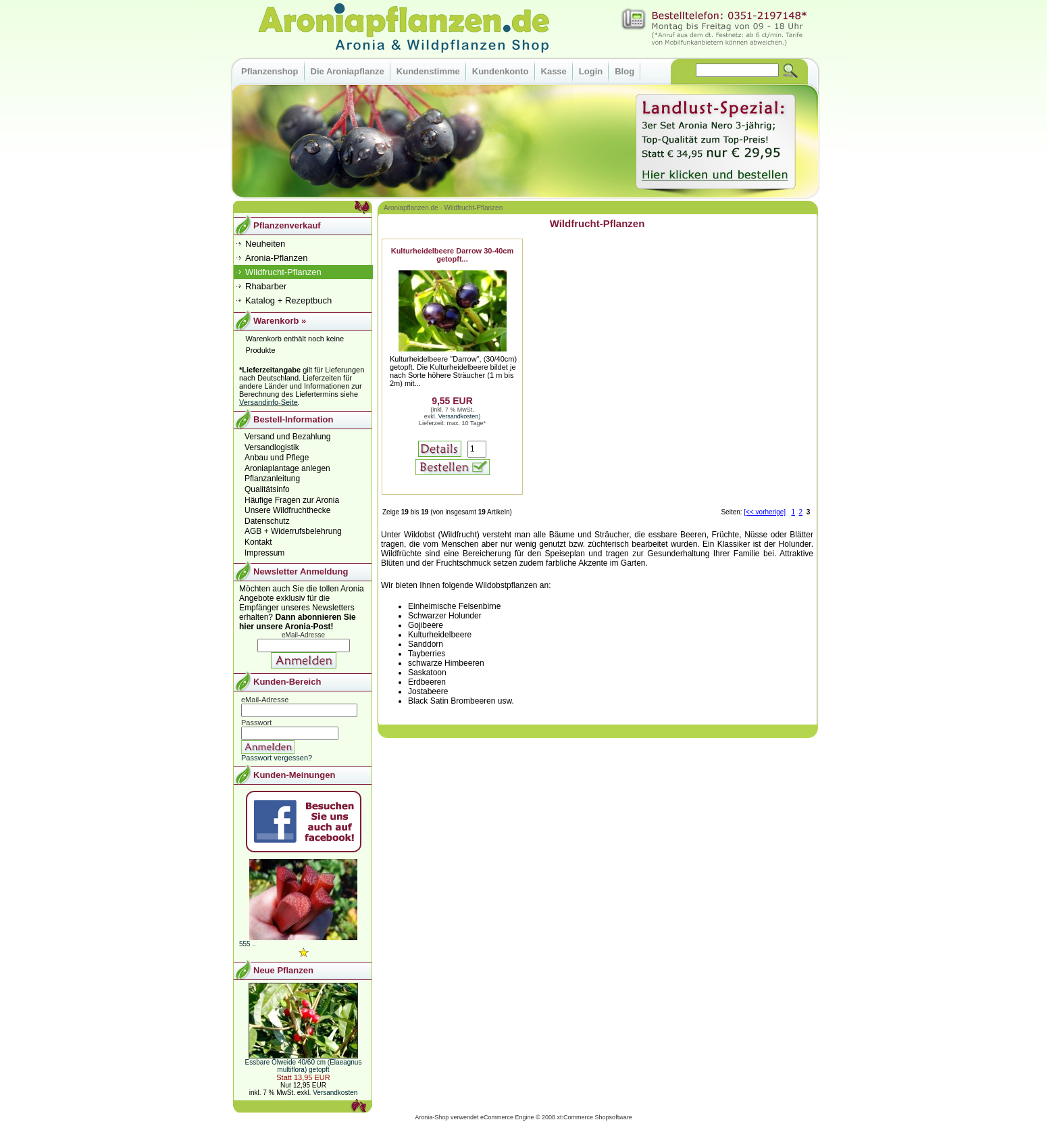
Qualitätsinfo (267, 489)
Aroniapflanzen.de (411, 208)
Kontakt (258, 542)
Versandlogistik (272, 447)
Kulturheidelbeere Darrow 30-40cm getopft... (452, 255)
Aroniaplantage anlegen (287, 468)
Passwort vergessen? (276, 758)
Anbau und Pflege (277, 457)
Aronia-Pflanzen (276, 258)
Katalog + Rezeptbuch (288, 300)
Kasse (554, 71)
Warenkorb (276, 321)
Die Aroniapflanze (347, 71)
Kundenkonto (500, 71)
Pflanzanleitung (272, 478)
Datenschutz (267, 521)
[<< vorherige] (765, 512)
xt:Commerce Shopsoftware (594, 1117)
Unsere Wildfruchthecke (287, 510)
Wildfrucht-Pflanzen (473, 208)
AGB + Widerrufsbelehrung (293, 531)
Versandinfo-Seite (268, 402)
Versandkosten (458, 416)
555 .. (247, 944)
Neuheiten (265, 244)
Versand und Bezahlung (287, 436)
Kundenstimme (428, 71)
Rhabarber (265, 286)
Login (591, 71)
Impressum (264, 553)
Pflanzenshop (270, 71)
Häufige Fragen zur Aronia (292, 500)
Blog (624, 71)
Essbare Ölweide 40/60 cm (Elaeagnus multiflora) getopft (303, 1065)
